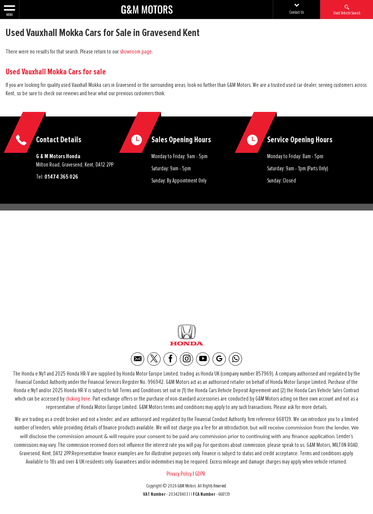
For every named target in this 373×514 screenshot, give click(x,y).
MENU (9, 10)
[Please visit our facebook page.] (170, 361)
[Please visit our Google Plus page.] (219, 361)
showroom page (136, 52)
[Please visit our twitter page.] (154, 361)
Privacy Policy (179, 476)
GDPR (200, 476)
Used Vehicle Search (346, 9)
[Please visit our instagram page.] (186, 361)
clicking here (78, 401)
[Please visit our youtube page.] (202, 361)
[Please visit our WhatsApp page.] (235, 361)
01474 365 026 (61, 177)
